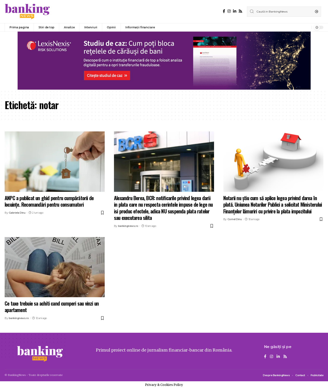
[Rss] (240, 11)
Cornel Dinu (234, 219)
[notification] (307, 27)
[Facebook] (224, 11)
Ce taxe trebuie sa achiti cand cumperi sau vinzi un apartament (52, 307)
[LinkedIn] (234, 11)
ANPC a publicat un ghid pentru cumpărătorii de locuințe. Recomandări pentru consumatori (49, 201)
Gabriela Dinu (17, 212)
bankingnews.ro (128, 226)
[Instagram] (229, 11)
